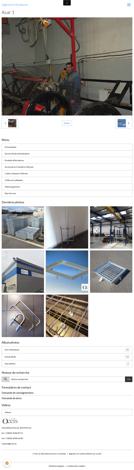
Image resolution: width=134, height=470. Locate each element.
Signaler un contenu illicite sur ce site (85, 453)
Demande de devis (12, 398)
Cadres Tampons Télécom (16, 173)
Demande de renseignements (18, 392)
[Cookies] (7, 463)
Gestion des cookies (76, 466)
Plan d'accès (10, 193)
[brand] (15, 5)
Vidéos (8, 412)
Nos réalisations (67, 349)
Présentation (10, 147)
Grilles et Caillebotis (14, 180)
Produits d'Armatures (14, 160)
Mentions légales (56, 466)
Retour (67, 123)
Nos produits (67, 356)
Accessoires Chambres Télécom (19, 167)
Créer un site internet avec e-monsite (49, 453)
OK (129, 379)
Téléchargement (12, 187)
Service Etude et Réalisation (17, 153)
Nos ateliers (67, 363)
